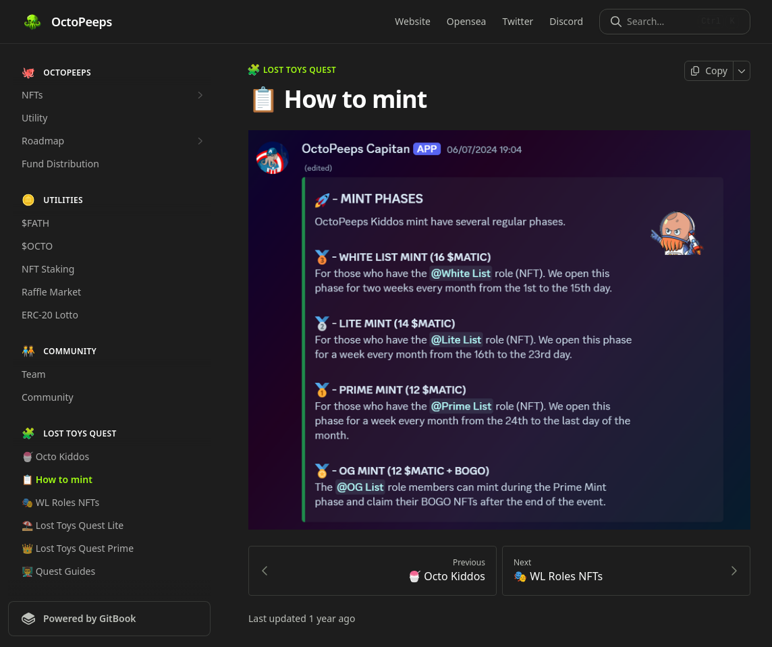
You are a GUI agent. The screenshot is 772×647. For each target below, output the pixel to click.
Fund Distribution (60, 163)
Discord (566, 21)
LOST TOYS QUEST (292, 70)
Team (34, 374)
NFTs (114, 95)
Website (413, 21)
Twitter (517, 21)
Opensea (467, 21)
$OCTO (37, 246)
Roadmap (114, 141)
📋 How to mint (57, 479)
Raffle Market (51, 291)
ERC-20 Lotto (50, 314)
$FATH (35, 223)
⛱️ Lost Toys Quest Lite (72, 525)
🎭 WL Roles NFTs (60, 502)
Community (48, 397)
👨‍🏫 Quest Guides (58, 571)
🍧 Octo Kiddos (55, 456)
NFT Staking (48, 268)
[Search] (660, 21)
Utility (34, 117)
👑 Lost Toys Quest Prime (78, 548)
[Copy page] (709, 71)
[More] (742, 71)
